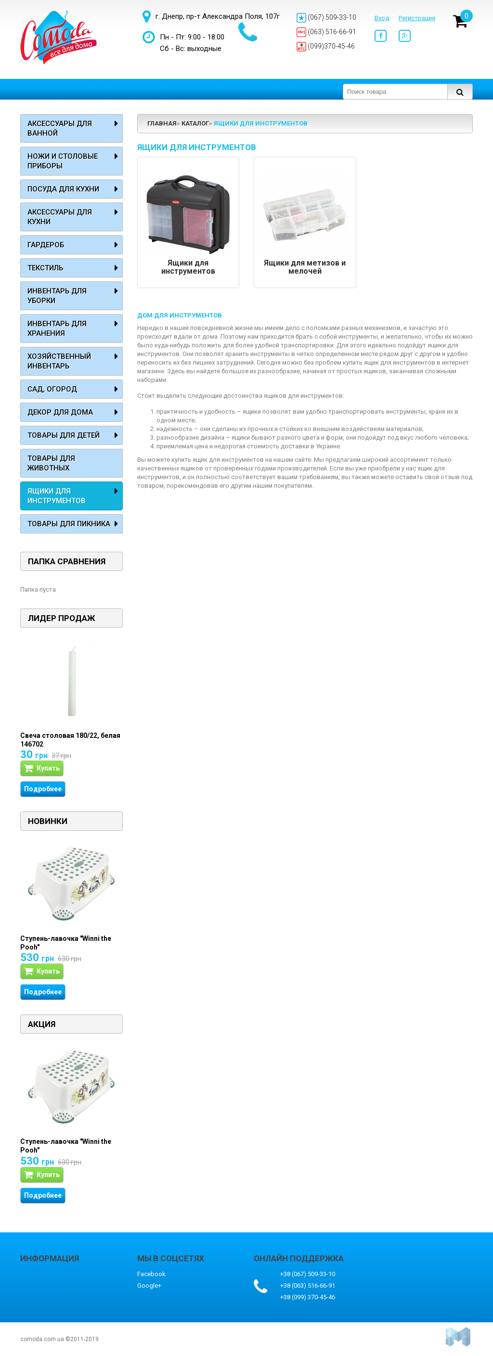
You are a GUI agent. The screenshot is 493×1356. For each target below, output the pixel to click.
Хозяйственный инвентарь (59, 361)
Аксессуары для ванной (59, 128)
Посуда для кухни (63, 189)
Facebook (151, 1274)
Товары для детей (63, 435)
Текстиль (45, 268)
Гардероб (45, 245)
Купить (42, 768)
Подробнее (43, 789)
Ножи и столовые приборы (62, 161)
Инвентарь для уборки (57, 296)
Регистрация (417, 18)
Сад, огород (52, 389)
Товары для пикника (68, 524)
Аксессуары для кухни (59, 217)
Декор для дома (60, 412)
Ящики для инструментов (56, 496)
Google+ (149, 1285)
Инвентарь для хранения (57, 328)
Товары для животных (51, 463)
